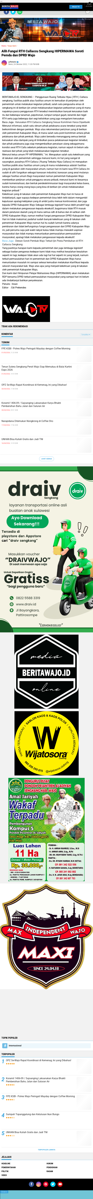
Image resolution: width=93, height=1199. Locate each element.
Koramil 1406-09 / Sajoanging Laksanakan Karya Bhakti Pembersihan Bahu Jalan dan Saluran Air (31, 405)
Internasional (15, 1045)
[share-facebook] (6, 11)
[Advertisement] (46, 1012)
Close (4, 1192)
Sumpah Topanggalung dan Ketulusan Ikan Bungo (32, 1114)
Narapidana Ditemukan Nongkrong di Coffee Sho (27, 421)
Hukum (50, 1163)
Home (3, 46)
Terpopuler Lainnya (46, 1150)
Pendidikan (52, 1167)
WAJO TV (75, 7)
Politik (5, 1171)
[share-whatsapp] (19, 11)
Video (4, 1175)
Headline (5, 1163)
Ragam (50, 1171)
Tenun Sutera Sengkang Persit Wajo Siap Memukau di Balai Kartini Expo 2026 (36, 368)
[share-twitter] (13, 11)
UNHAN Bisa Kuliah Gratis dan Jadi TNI (22, 439)
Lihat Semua (46, 459)
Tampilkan (85, 335)
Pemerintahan (8, 1167)
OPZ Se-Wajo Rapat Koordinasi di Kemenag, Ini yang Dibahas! (34, 384)
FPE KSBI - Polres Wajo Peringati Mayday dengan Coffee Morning (35, 348)
